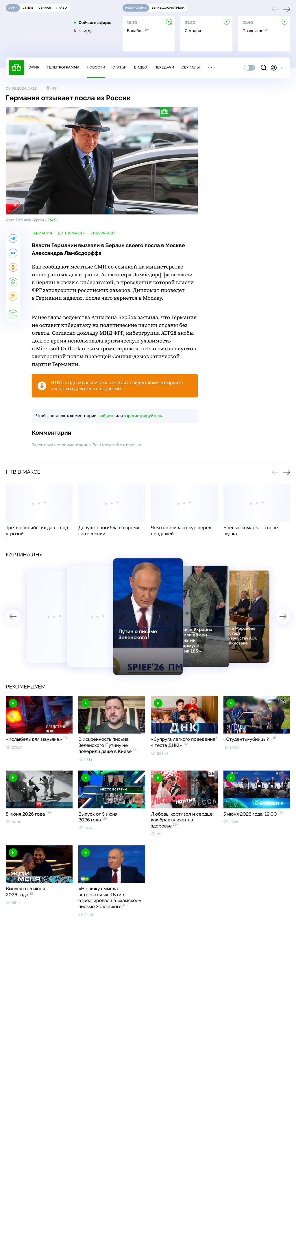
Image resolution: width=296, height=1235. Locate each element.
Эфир (34, 67)
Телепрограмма (63, 67)
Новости (96, 67)
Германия (42, 233)
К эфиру (83, 31)
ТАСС (52, 220)
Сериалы (191, 67)
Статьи (119, 67)
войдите (106, 416)
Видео (140, 67)
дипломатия (71, 233)
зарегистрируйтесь (143, 416)
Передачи (164, 67)
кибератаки (102, 233)
